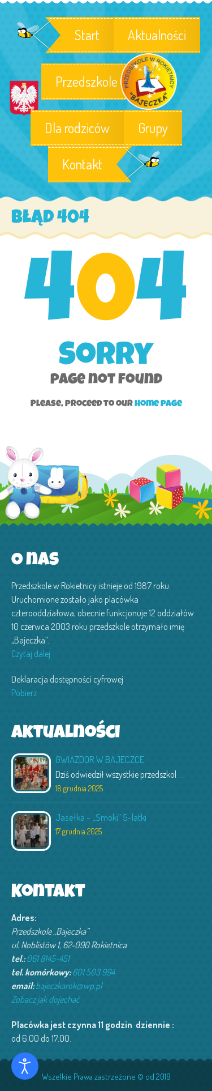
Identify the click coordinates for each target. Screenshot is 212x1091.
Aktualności (157, 35)
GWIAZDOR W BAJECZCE (99, 759)
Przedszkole (83, 81)
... (180, 774)
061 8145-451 (48, 958)
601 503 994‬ (93, 972)
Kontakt (82, 164)
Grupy (153, 128)
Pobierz (24, 692)
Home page (158, 404)
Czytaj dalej (30, 653)
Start (87, 35)
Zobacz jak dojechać (45, 999)
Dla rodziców (77, 128)
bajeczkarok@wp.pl (69, 985)
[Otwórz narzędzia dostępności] (24, 1066)
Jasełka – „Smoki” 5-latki (100, 817)
